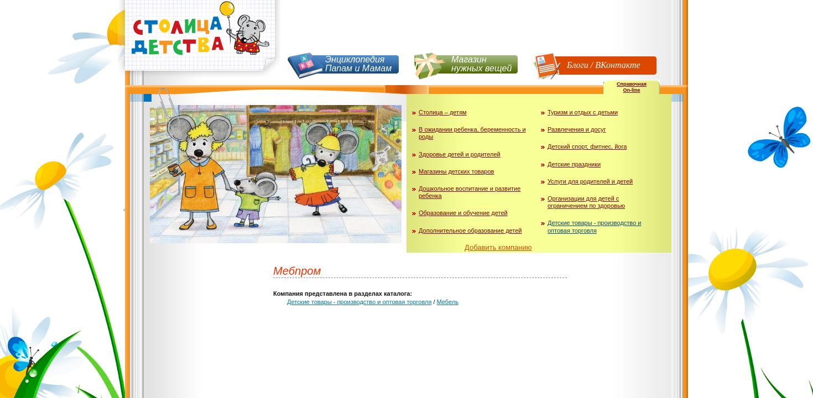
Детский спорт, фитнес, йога (587, 146)
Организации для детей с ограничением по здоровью (586, 202)
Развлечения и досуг (577, 129)
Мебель (447, 301)
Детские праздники (574, 164)
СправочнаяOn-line (632, 87)
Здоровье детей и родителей (460, 154)
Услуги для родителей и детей (590, 181)
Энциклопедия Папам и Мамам (358, 64)
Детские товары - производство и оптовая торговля (594, 226)
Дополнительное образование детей (470, 230)
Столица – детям (443, 112)
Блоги (577, 65)
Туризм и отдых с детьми (583, 112)
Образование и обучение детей (463, 213)
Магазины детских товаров (456, 171)
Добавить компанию (498, 247)
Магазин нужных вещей (481, 64)
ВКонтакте (617, 65)
